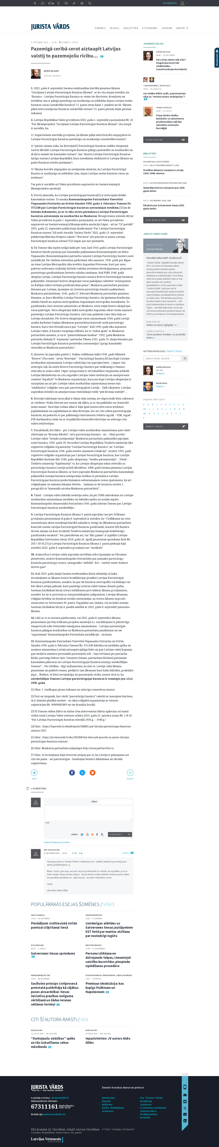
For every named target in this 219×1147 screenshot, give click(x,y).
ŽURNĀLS (100, 28)
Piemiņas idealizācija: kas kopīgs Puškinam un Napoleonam (105, 987)
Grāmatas (108, 1111)
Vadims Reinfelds (94, 915)
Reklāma (107, 1104)
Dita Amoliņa (37, 945)
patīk (34, 778)
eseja (75, 42)
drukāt (130, 778)
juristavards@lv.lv (55, 1114)
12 (73, 853)
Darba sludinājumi (113, 1107)
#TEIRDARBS (149, 28)
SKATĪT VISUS (174, 351)
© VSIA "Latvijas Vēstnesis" (118, 1129)
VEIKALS (115, 28)
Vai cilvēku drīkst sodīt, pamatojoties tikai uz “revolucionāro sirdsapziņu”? (164, 95)
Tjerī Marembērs (151, 85)
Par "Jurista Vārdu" (151, 1097)
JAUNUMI (166, 28)
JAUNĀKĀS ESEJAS (153, 43)
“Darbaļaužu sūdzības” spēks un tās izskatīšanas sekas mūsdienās (53, 1042)
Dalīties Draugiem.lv (92, 773)
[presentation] (116, 826)
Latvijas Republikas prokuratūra (166, 183)
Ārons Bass (165, 85)
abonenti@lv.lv (60, 1097)
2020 (177, 165)
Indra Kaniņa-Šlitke (40, 975)
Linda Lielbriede (124, 975)
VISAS (109, 904)
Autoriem (145, 1104)
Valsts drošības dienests (162, 165)
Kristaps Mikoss (93, 945)
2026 (185, 183)
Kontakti (145, 1117)
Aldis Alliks (51, 70)
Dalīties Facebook (72, 773)
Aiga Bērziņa (149, 161)
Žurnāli (106, 1101)
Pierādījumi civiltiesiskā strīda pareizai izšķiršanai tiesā (54, 925)
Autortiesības (148, 1111)
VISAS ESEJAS (165, 140)
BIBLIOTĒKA (130, 28)
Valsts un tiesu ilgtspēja (162, 324)
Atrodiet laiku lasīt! (164, 257)
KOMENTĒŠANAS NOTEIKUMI (57, 842)
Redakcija (146, 1101)
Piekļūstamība (149, 1114)
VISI (84, 1019)
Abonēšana (108, 1097)
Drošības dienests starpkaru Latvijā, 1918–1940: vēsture (163, 171)
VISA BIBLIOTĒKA (165, 220)
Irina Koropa (109, 975)
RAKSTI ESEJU (165, 426)
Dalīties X (82, 773)
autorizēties (170, 3)
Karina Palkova (163, 52)
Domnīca (65, 42)
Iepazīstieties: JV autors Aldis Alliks (108, 1040)
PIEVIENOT (116, 834)
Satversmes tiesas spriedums (53, 953)
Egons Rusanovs (94, 975)
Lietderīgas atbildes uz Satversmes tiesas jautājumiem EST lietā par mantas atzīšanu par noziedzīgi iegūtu (109, 929)
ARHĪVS (180, 28)
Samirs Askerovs (164, 107)
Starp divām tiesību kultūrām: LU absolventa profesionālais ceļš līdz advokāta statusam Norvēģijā (170, 122)
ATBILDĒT (126, 853)
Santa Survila (38, 915)
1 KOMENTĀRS (38, 788)
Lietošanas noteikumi (153, 1107)
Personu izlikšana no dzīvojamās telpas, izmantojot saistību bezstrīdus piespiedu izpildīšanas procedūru (108, 959)
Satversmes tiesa (158, 200)
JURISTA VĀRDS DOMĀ (155, 233)
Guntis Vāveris (162, 161)
